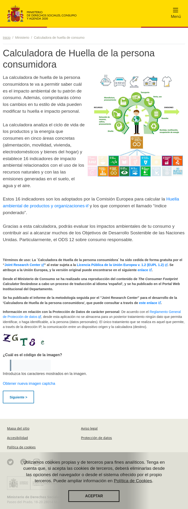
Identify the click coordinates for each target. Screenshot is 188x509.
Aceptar (94, 497)
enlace (143, 270)
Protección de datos (96, 438)
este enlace (147, 303)
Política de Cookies (133, 481)
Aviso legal (89, 428)
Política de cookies (21, 447)
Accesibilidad (17, 438)
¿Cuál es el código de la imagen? (32, 355)
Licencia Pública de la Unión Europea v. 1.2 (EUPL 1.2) (120, 265)
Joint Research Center (22, 265)
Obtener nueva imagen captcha (29, 384)
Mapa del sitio (18, 428)
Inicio (7, 37)
